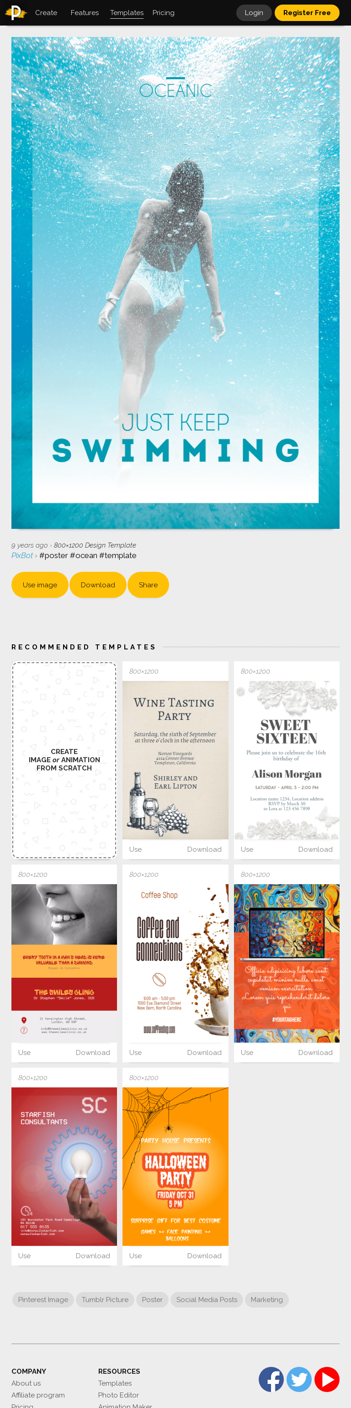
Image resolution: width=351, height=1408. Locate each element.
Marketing (267, 1300)
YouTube (327, 1379)
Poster (152, 1300)
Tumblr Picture (105, 1300)
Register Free (307, 13)
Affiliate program (38, 1395)
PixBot (23, 555)
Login (254, 13)
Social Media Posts (206, 1300)
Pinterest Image (43, 1300)
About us (26, 1383)
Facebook (271, 1379)
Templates (115, 1383)
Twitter (299, 1379)
